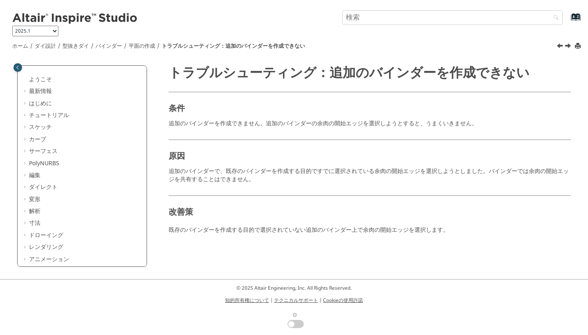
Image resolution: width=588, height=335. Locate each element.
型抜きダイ (75, 46)
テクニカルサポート (296, 300)
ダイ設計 (45, 46)
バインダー (109, 46)
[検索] (554, 18)
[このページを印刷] (578, 46)
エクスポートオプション (66, 262)
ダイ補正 (46, 250)
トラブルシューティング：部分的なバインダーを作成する (95, 154)
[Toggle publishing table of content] (17, 67)
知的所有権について (247, 300)
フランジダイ (52, 238)
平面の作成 (142, 46)
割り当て (57, 126)
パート (43, 91)
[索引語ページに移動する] (567, 21)
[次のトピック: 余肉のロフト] (569, 47)
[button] (25, 67)
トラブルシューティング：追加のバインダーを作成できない (233, 46)
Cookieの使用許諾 (343, 300)
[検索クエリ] (452, 17)
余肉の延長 (54, 202)
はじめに (46, 78)
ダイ (46, 215)
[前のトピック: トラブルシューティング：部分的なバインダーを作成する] (560, 47)
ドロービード (57, 226)
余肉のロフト (57, 190)
